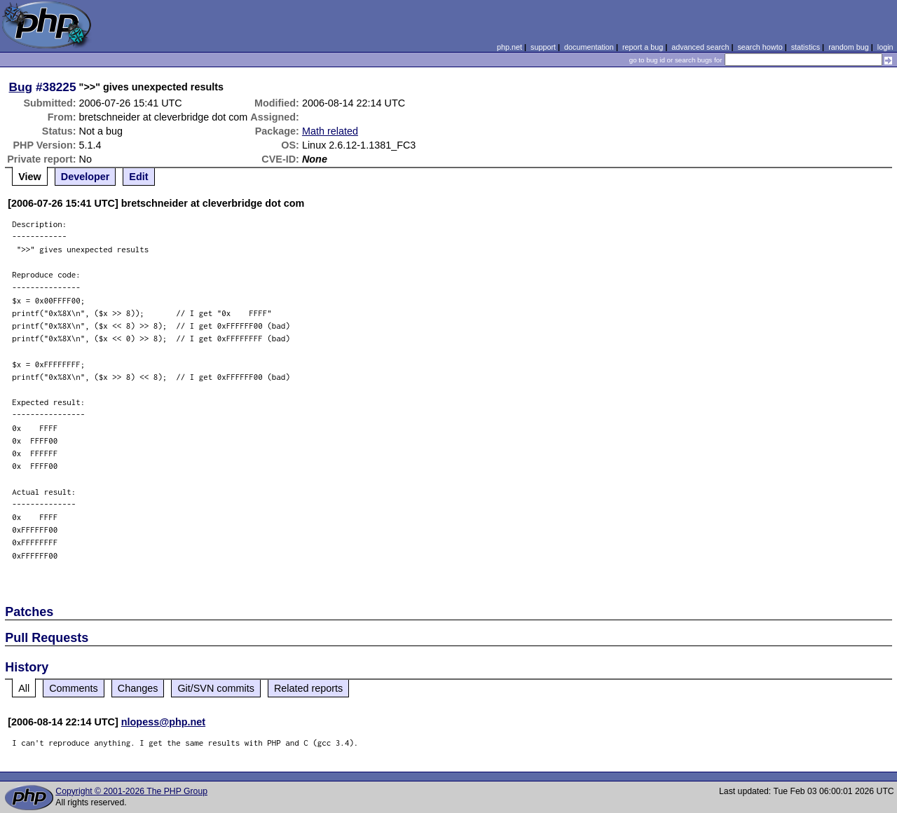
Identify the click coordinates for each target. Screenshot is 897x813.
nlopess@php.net (163, 721)
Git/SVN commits (215, 688)
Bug (21, 87)
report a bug (642, 47)
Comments (73, 688)
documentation (589, 47)
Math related (330, 131)
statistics (805, 47)
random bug (848, 47)
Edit (138, 176)
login (885, 47)
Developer (85, 176)
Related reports (308, 688)
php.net (509, 47)
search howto (759, 47)
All (23, 688)
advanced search (700, 47)
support (543, 47)
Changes (138, 688)
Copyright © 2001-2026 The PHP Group (131, 791)
